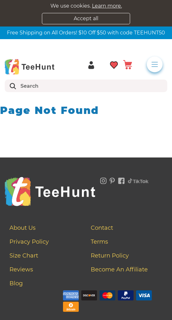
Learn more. (107, 6)
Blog (16, 283)
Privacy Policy (29, 241)
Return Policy (110, 255)
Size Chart (23, 255)
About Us (22, 227)
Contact (102, 227)
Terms (99, 241)
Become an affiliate (119, 269)
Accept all (86, 18)
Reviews (21, 269)
